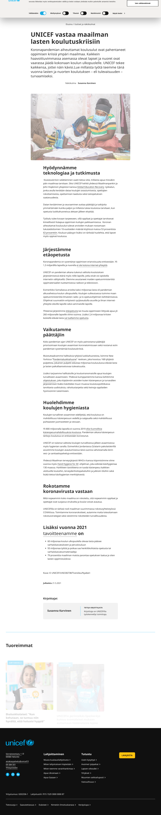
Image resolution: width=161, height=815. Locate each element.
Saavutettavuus (27, 804)
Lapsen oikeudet (89, 768)
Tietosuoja (11, 804)
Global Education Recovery (90, 186)
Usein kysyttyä (88, 759)
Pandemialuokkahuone (64, 359)
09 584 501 (11, 764)
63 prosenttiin (50, 232)
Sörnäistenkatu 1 (14, 754)
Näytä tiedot (117, 30)
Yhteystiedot (12, 767)
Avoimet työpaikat (90, 764)
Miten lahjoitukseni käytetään (57, 764)
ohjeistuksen (49, 380)
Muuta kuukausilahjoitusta (56, 759)
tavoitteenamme (60, 533)
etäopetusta (72, 310)
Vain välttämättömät (142, 20)
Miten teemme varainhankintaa (58, 768)
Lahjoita (127, 755)
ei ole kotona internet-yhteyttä (92, 265)
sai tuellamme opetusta (76, 317)
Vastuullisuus (87, 781)
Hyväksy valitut (143, 13)
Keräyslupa (84, 804)
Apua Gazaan (50, 777)
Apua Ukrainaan (51, 773)
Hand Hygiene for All (67, 463)
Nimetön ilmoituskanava (62, 804)
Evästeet (43, 804)
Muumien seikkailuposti (92, 777)
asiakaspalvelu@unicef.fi (17, 761)
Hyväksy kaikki (143, 6)
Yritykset (85, 773)
